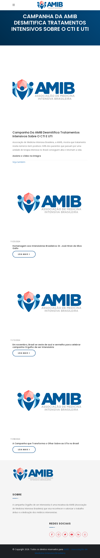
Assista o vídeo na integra (26, 155)
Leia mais (24, 254)
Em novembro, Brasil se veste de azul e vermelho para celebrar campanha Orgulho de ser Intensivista (46, 345)
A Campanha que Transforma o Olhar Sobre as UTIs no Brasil (45, 443)
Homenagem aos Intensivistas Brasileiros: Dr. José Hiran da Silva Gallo (47, 247)
